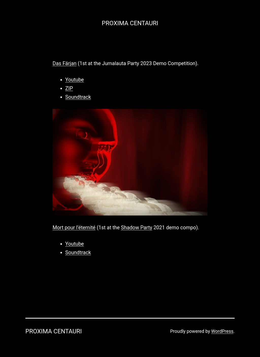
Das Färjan (64, 63)
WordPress (222, 331)
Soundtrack (78, 97)
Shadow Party (136, 227)
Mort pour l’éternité (74, 227)
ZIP (69, 88)
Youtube (74, 80)
